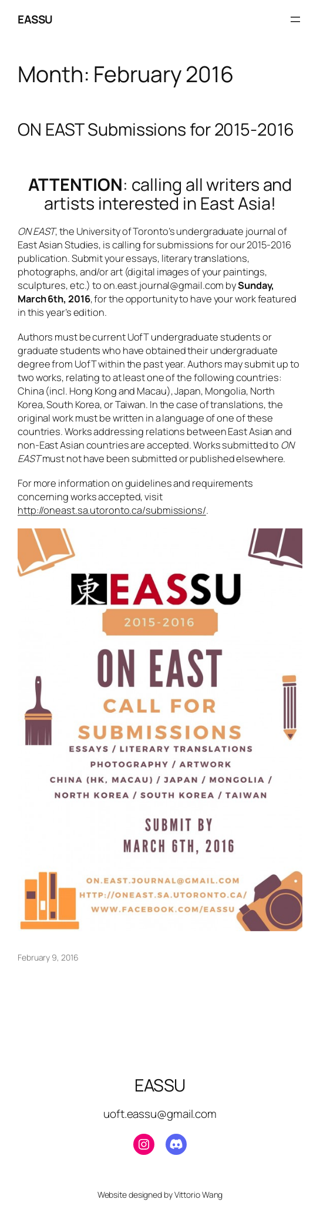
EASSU (35, 19)
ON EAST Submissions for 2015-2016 (156, 129)
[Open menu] (295, 19)
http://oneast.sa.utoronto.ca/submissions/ (112, 510)
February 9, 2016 (48, 957)
